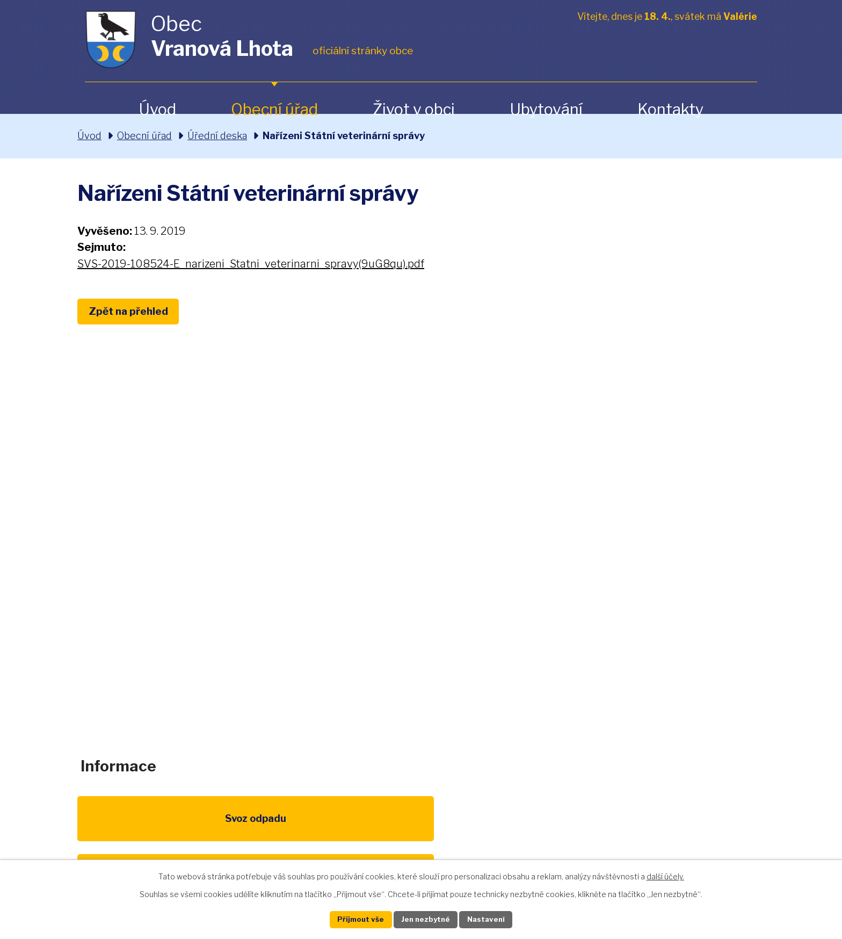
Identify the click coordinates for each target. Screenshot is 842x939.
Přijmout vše (352, 918)
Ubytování (546, 109)
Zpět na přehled (135, 312)
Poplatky (223, 827)
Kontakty (670, 109)
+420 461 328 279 (283, 609)
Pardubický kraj (717, 827)
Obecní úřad (274, 109)
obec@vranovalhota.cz (421, 609)
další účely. (665, 874)
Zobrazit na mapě (668, 619)
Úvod (157, 109)
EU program (322, 827)
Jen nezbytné (425, 918)
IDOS (619, 827)
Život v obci (414, 109)
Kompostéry (520, 827)
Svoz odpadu (124, 827)
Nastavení (495, 918)
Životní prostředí (421, 833)
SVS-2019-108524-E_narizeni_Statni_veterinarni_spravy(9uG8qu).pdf (250, 263)
